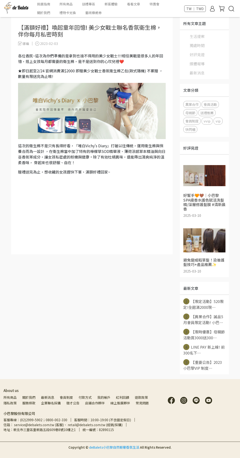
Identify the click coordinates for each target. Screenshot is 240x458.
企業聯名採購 (51, 403)
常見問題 (142, 403)
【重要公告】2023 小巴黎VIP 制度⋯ (202, 365)
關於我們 (28, 397)
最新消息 (197, 73)
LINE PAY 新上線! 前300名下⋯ (204, 350)
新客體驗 (111, 4)
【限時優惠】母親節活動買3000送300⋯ (204, 334)
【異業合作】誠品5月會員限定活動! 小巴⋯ (203, 319)
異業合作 (192, 104)
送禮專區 (88, 4)
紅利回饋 (122, 397)
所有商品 (10, 397)
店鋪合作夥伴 (95, 403)
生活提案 (197, 36)
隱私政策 (10, 403)
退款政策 (141, 397)
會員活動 (210, 104)
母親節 (190, 112)
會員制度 (192, 120)
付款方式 (85, 397)
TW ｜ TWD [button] (195, 9)
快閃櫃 (190, 129)
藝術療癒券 (93, 12)
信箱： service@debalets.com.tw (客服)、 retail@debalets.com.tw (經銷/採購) (63, 424)
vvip (207, 120)
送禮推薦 (207, 112)
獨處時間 (197, 45)
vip (218, 120)
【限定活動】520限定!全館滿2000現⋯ (203, 304)
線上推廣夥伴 (120, 403)
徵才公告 (72, 403)
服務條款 (28, 403)
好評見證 (197, 54)
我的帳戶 (103, 397)
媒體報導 (197, 63)
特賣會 (154, 4)
